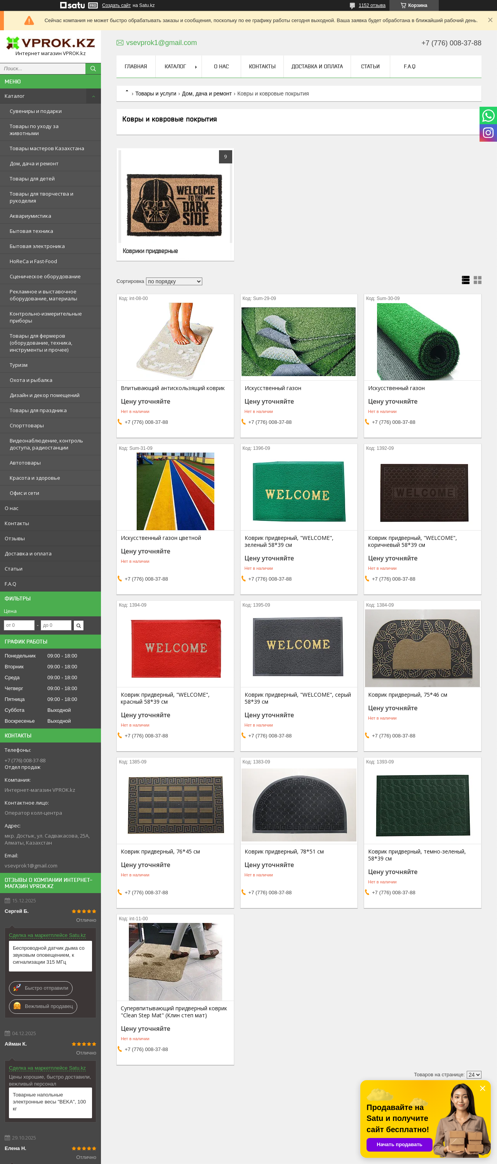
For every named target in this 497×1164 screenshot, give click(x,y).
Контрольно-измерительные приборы (46, 317)
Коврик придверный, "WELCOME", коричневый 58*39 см (412, 541)
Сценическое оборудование (45, 276)
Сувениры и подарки (36, 111)
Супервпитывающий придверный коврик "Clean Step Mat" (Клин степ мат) (174, 1012)
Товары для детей (32, 178)
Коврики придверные (150, 250)
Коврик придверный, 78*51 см (284, 851)
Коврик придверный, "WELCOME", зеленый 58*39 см (289, 541)
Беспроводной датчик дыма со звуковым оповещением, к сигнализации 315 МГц (49, 955)
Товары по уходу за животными (34, 130)
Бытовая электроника (37, 246)
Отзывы (15, 538)
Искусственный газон (273, 388)
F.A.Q (10, 583)
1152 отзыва (372, 5)
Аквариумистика (30, 215)
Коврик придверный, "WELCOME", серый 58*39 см (298, 698)
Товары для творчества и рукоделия (41, 197)
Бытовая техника (31, 230)
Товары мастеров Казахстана (47, 148)
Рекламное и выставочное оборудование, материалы (43, 295)
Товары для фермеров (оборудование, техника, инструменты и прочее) (41, 342)
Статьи (14, 568)
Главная (136, 66)
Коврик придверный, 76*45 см (160, 851)
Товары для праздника (38, 410)
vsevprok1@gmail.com (31, 865)
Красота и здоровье (35, 477)
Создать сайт (116, 5)
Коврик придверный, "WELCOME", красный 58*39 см (165, 698)
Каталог (14, 95)
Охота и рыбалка (31, 379)
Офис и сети (24, 492)
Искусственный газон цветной (161, 537)
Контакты (17, 523)
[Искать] (93, 69)
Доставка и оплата (28, 553)
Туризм (19, 364)
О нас (11, 508)
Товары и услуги (155, 93)
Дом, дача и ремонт (34, 163)
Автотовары (25, 462)
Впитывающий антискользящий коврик (173, 388)
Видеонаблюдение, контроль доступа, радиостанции (46, 444)
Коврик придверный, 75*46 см (407, 694)
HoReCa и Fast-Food (33, 261)
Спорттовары (27, 425)
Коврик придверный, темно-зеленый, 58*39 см (417, 855)
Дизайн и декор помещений (45, 395)
